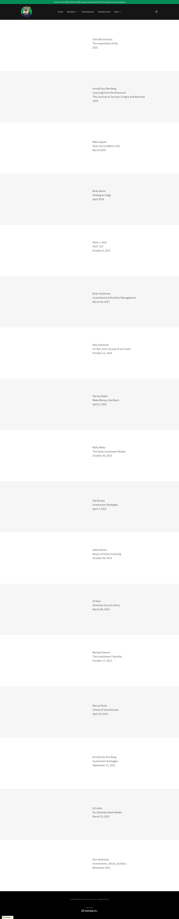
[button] (72, 11)
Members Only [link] (104, 12)
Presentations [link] (88, 12)
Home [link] (60, 12)
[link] (26, 11)
